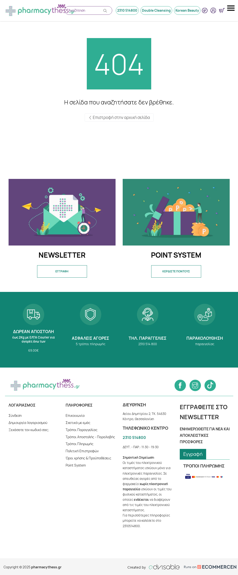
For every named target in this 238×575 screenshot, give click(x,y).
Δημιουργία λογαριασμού (28, 422)
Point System (76, 465)
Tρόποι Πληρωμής (80, 444)
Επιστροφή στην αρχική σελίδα (119, 117)
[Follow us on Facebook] (180, 385)
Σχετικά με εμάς (78, 422)
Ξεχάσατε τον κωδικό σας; (29, 430)
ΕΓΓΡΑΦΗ (62, 271)
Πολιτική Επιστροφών (82, 451)
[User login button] (213, 10)
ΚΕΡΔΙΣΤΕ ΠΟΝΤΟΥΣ (176, 271)
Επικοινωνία (75, 415)
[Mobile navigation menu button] (231, 8)
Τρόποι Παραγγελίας (81, 430)
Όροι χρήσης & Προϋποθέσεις (89, 458)
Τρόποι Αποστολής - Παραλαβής (90, 437)
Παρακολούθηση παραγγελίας (204, 330)
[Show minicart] (222, 10)
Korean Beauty (187, 10)
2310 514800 (128, 10)
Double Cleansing (156, 10)
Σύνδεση (15, 415)
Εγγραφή (193, 454)
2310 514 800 (147, 330)
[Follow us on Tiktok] (210, 385)
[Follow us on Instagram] (195, 385)
